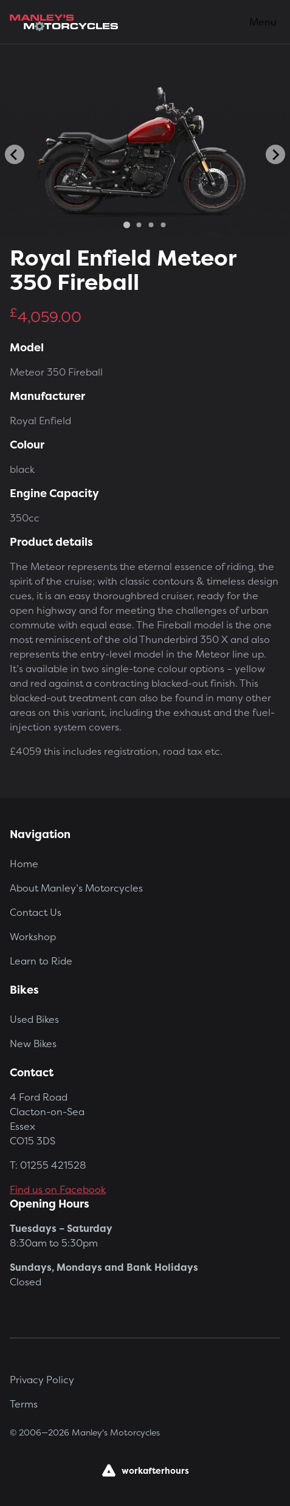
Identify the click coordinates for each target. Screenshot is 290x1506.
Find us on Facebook (58, 1189)
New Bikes (33, 1043)
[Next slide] (275, 154)
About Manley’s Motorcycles (76, 888)
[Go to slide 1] (126, 225)
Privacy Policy (42, 1379)
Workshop (33, 936)
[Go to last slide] (14, 154)
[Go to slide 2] (138, 224)
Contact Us (35, 912)
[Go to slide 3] (150, 224)
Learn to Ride (41, 961)
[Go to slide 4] (163, 224)
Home (24, 863)
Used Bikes (34, 1019)
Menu (263, 22)
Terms (24, 1404)
